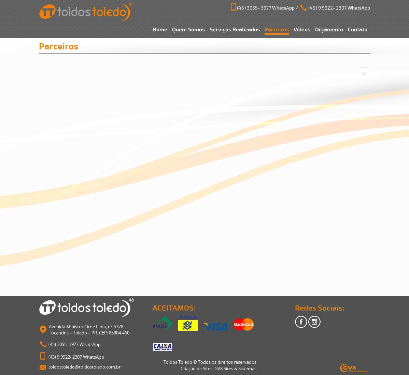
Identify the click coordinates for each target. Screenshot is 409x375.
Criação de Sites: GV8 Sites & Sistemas (218, 368)
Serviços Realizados (235, 29)
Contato (357, 29)
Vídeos (302, 29)
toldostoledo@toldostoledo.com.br (84, 367)
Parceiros (277, 29)
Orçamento (329, 29)
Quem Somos (188, 29)
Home (160, 29)
